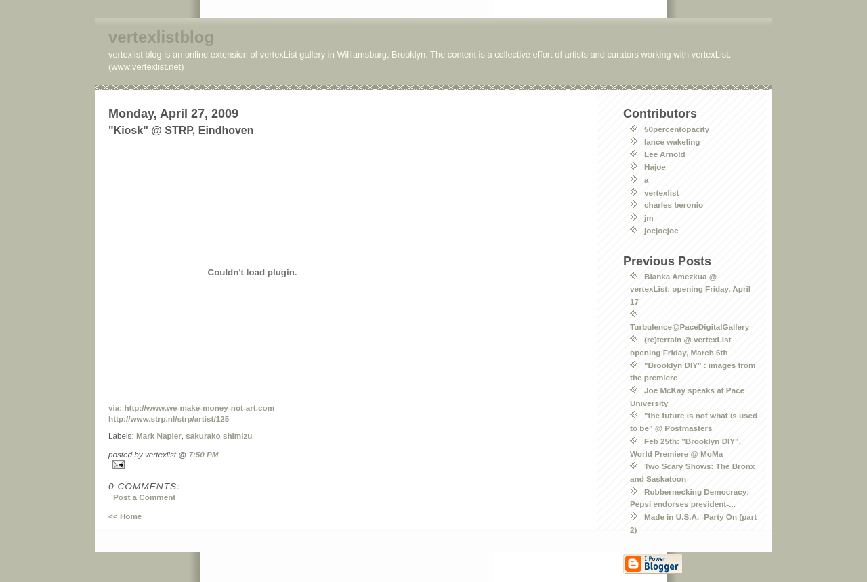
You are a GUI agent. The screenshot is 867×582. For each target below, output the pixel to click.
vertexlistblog (161, 37)
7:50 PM (203, 454)
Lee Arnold (664, 154)
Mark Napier (159, 435)
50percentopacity (676, 129)
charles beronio (673, 204)
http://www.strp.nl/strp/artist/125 (168, 418)
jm (649, 217)
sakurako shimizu (219, 435)
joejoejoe (661, 230)
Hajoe (655, 166)
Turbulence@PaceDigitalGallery (689, 326)
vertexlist (661, 192)
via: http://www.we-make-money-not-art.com (191, 407)
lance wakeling (672, 141)
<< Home (125, 516)
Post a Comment (144, 497)
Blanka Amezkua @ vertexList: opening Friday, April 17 (690, 289)
